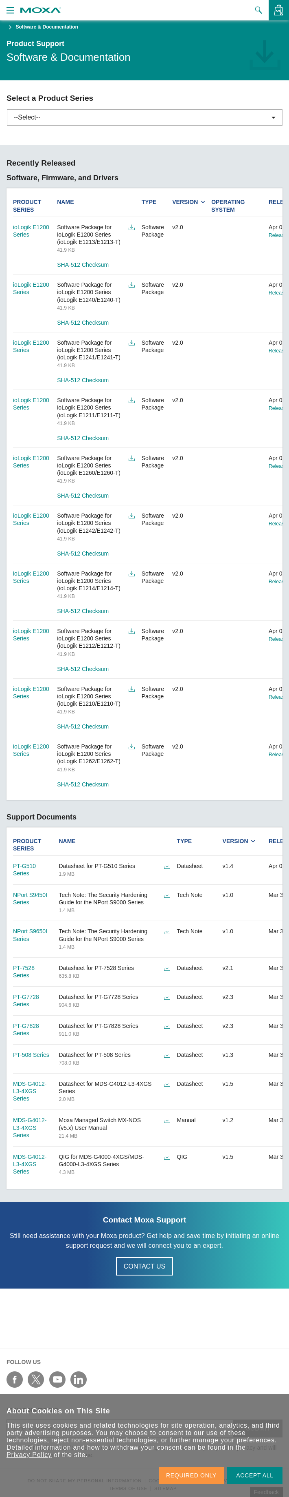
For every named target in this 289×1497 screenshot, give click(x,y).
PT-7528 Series (24, 972)
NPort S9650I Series (30, 935)
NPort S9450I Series (30, 899)
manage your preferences (234, 1440)
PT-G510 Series (24, 870)
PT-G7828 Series (26, 1029)
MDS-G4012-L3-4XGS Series (29, 1091)
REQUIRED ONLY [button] (191, 1475)
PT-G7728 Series (26, 1001)
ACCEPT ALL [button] (255, 1475)
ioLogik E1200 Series (31, 231)
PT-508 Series (31, 1055)
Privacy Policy (29, 1454)
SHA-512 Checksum (83, 265)
